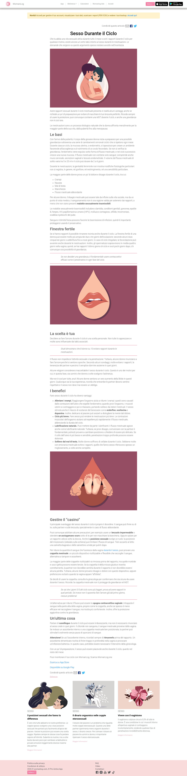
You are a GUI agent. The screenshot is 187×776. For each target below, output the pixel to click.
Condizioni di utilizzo (36, 766)
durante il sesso (111, 550)
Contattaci (99, 769)
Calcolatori (85, 4)
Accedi (110, 4)
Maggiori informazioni (34, 750)
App (62, 4)
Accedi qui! (132, 15)
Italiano (149, 4)
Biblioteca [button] (71, 4)
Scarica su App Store (59, 662)
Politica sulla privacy (36, 763)
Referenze (53, 677)
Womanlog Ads (98, 4)
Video (97, 766)
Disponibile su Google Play (62, 667)
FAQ (97, 763)
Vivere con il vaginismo (130, 715)
